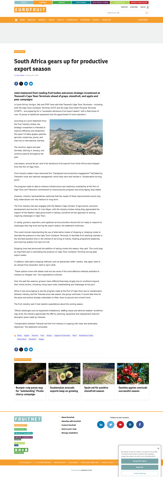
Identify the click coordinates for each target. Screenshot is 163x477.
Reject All (139, 472)
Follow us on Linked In (101, 424)
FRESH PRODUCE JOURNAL (100, 2)
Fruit (42, 335)
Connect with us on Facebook (140, 424)
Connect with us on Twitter (110, 424)
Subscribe (134, 7)
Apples (26, 335)
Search (146, 13)
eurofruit (42, 2)
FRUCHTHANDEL (81, 2)
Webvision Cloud (86, 470)
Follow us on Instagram (130, 424)
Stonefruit (32, 339)
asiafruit (62, 2)
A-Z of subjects (25, 462)
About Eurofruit (68, 417)
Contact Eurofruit (69, 425)
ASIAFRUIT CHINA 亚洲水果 (139, 2)
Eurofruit (20, 51)
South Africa (21, 339)
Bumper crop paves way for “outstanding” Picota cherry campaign (30, 391)
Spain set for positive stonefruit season (96, 389)
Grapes (49, 335)
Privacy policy (108, 462)
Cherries (35, 335)
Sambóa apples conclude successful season (133, 389)
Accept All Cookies (139, 466)
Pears (75, 335)
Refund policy (60, 462)
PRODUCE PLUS (119, 2)
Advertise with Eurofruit (71, 421)
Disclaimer (73, 462)
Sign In (142, 7)
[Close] (158, 453)
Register (124, 7)
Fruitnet (24, 2)
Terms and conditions (90, 462)
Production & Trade (86, 335)
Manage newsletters (70, 433)
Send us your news (69, 429)
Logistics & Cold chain (62, 335)
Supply (41, 339)
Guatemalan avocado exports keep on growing (64, 389)
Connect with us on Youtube (120, 424)
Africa (19, 335)
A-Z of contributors (43, 462)
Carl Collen (20, 75)
